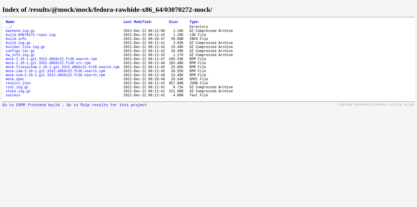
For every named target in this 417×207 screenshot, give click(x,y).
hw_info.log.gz (20, 62)
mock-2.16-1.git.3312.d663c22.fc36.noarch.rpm (51, 67)
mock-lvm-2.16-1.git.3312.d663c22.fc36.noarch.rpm (55, 82)
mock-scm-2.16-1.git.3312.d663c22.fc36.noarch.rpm (55, 87)
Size (174, 22)
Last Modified (137, 22)
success (13, 111)
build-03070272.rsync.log (30, 38)
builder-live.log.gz (25, 52)
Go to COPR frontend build (31, 121)
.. (8, 28)
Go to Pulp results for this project (107, 121)
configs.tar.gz (20, 57)
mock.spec (15, 91)
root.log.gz (17, 101)
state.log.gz (18, 106)
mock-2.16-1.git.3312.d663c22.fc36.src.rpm (48, 72)
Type (195, 22)
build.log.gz (18, 47)
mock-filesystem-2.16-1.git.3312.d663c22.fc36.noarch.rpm (62, 77)
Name (11, 22)
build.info (16, 43)
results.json (18, 96)
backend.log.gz (20, 33)
